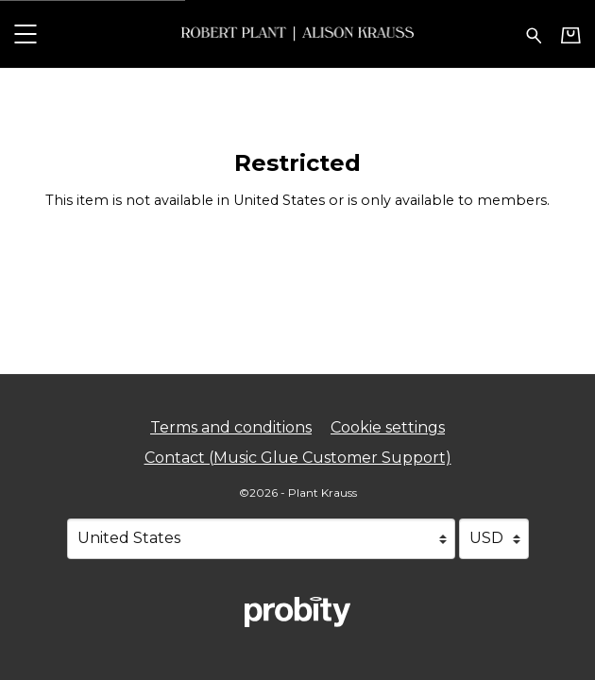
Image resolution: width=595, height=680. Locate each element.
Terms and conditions (231, 427)
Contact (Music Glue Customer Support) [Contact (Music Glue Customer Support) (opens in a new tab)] (297, 458)
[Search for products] (534, 33)
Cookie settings (388, 427)
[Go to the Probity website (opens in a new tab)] (297, 612)
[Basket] (571, 34)
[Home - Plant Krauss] (297, 33)
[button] (25, 34)
